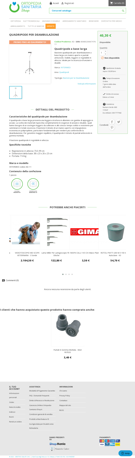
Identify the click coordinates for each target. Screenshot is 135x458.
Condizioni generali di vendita (40, 414)
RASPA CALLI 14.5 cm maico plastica (115, 253)
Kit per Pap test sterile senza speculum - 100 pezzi (27, 254)
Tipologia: (58, 78)
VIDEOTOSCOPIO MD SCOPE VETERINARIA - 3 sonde (56, 254)
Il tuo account (14, 387)
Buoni (11, 417)
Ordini (11, 402)
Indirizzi (12, 412)
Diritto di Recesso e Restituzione (41, 400)
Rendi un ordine (15, 422)
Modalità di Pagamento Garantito (42, 391)
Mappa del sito (65, 405)
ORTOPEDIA (16, 21)
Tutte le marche (36, 26)
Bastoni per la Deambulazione (76, 78)
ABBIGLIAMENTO (18, 26)
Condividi (112, 121)
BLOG (61, 410)
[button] (62, 274)
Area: (56, 72)
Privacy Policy (64, 395)
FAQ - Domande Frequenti (39, 395)
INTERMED (66, 67)
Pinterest (112, 127)
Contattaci (63, 400)
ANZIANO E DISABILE (51, 21)
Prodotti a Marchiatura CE (39, 419)
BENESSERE (94, 21)
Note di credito (14, 407)
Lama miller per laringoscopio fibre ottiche (86, 254)
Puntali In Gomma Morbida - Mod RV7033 (67, 351)
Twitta (118, 121)
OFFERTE (50, 26)
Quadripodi (64, 72)
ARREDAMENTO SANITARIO (74, 21)
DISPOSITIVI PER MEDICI (111, 21)
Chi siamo (63, 391)
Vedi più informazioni (87, 83)
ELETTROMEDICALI (31, 21)
